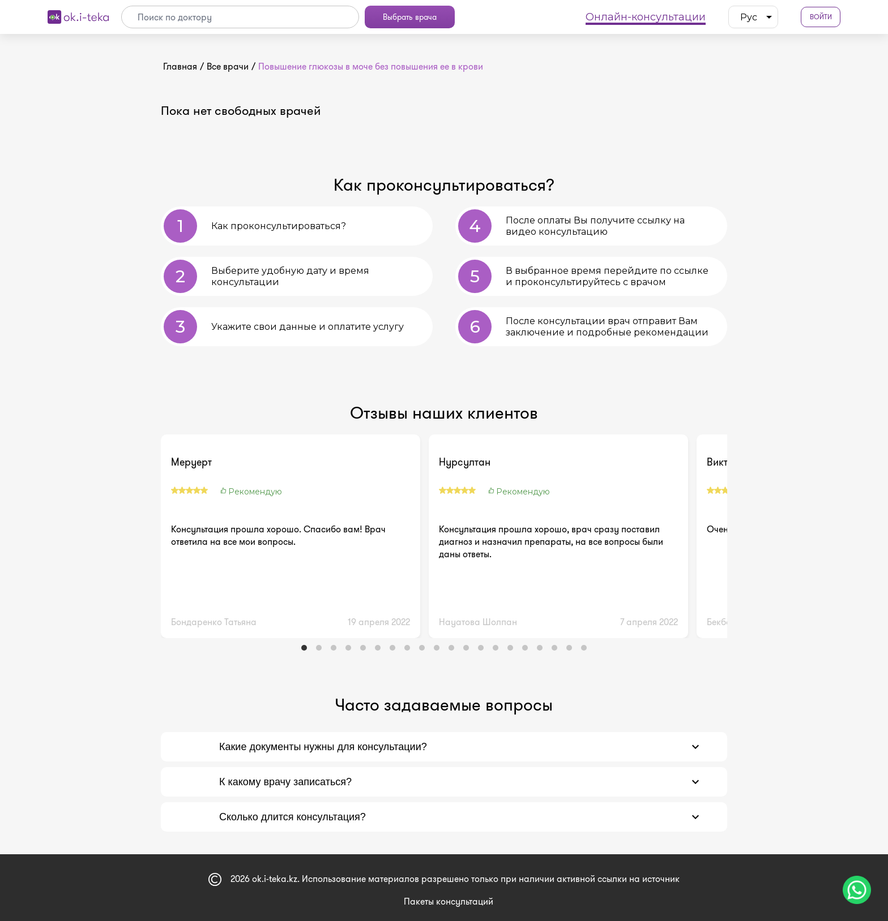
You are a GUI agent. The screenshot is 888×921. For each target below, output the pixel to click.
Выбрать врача (410, 17)
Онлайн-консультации (646, 17)
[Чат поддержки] (857, 890)
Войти (821, 17)
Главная (180, 66)
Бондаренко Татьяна (214, 622)
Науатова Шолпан (478, 622)
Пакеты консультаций (448, 901)
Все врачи (228, 66)
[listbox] (753, 17)
